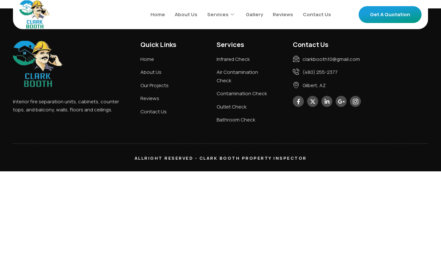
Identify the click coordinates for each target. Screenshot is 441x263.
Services (220, 14)
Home (157, 14)
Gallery (254, 14)
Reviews (283, 14)
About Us (186, 14)
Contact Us (317, 14)
